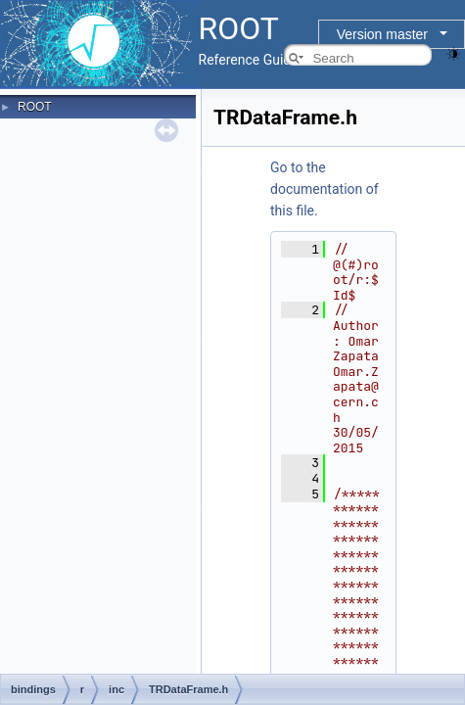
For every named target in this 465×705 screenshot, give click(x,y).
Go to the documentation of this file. (324, 189)
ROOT (35, 107)
